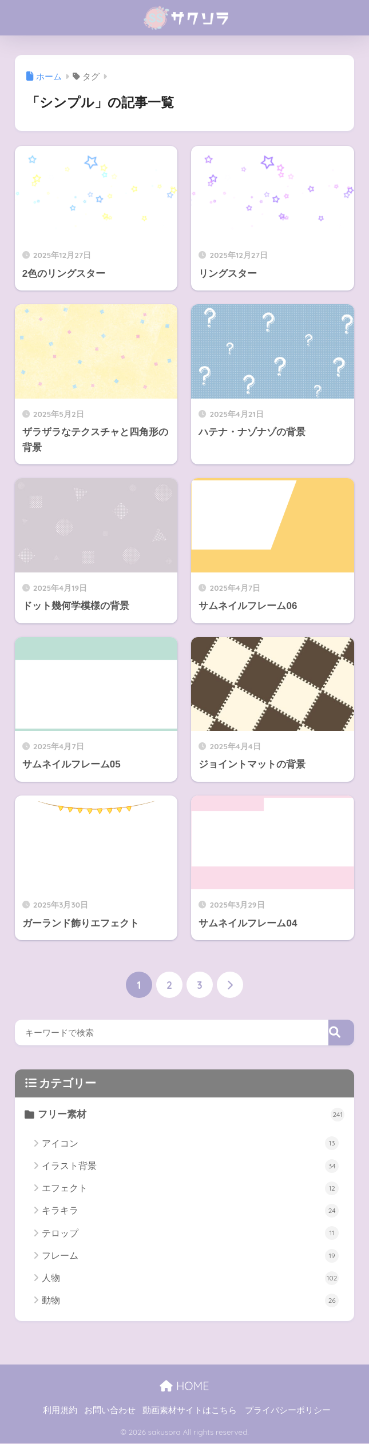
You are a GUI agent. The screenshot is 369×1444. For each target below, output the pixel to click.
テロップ (190, 1233)
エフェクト (190, 1188)
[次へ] (230, 985)
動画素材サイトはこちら (189, 1410)
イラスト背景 (190, 1166)
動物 (190, 1301)
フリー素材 (191, 1115)
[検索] (341, 1033)
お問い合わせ (110, 1410)
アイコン (190, 1144)
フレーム (190, 1256)
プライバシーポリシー (288, 1410)
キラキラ (190, 1211)
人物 (190, 1278)
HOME (184, 1386)
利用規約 (60, 1410)
